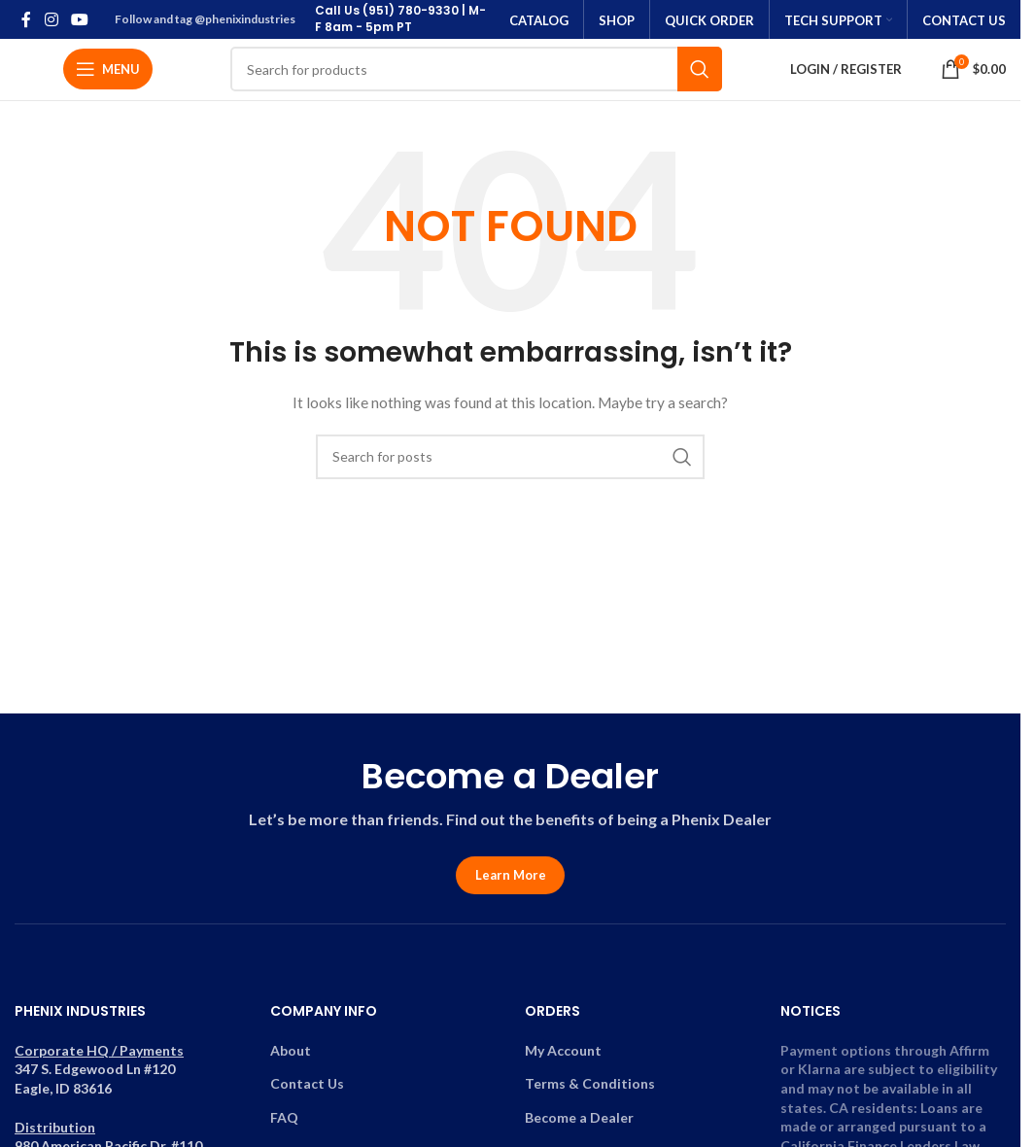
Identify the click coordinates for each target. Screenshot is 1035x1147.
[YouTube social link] (79, 19)
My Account (563, 1057)
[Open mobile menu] (107, 72)
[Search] (476, 73)
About (290, 1057)
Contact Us (307, 1090)
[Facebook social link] (26, 19)
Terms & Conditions (590, 1090)
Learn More (510, 881)
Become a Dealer (579, 1124)
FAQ (284, 1124)
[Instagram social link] (51, 19)
